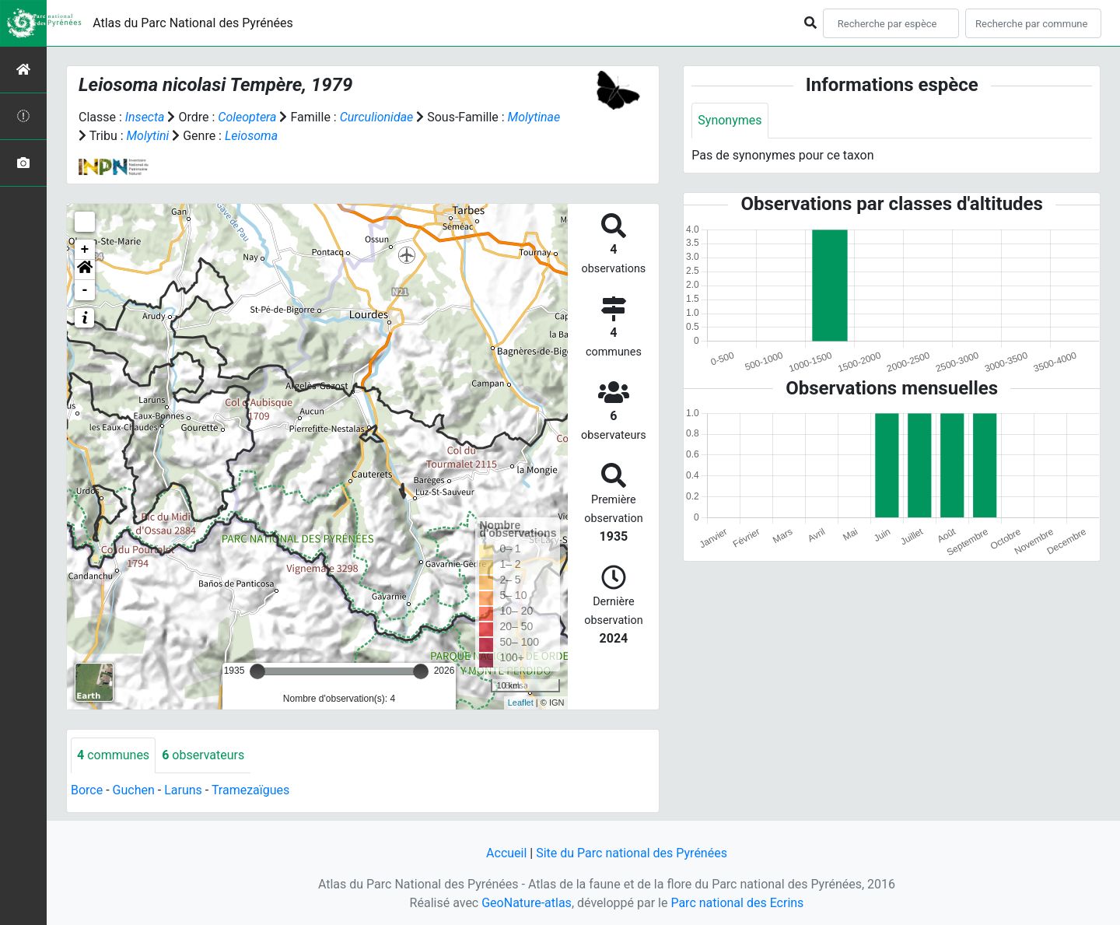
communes (113, 755)
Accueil (506, 853)
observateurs (203, 755)
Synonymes (729, 120)
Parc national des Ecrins (736, 902)
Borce (87, 790)
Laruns (183, 790)
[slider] (257, 671)
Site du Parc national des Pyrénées (631, 853)
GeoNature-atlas (526, 902)
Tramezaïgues (250, 790)
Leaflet (521, 702)
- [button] (85, 290)
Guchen (134, 790)
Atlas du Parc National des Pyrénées (193, 23)
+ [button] (85, 249)
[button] (85, 270)
